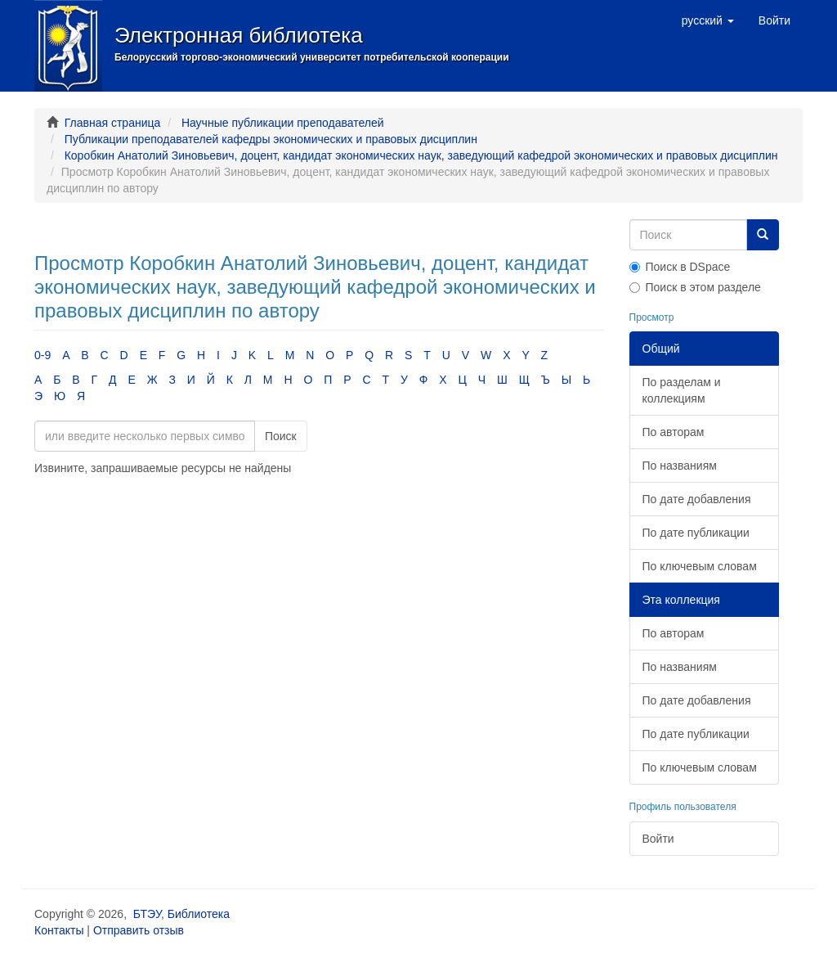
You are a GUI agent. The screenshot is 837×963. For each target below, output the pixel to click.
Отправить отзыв (138, 930)
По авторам (673, 432)
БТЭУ (147, 913)
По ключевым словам (699, 566)
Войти (658, 838)
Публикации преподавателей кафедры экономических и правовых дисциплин (271, 139)
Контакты (58, 930)
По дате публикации (696, 532)
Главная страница (113, 122)
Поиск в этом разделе (695, 287)
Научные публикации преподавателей (282, 122)
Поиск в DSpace (680, 266)
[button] (707, 20)
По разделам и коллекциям (681, 390)
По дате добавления (696, 499)
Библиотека (199, 913)
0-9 (42, 355)
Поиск (281, 436)
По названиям (679, 465)
